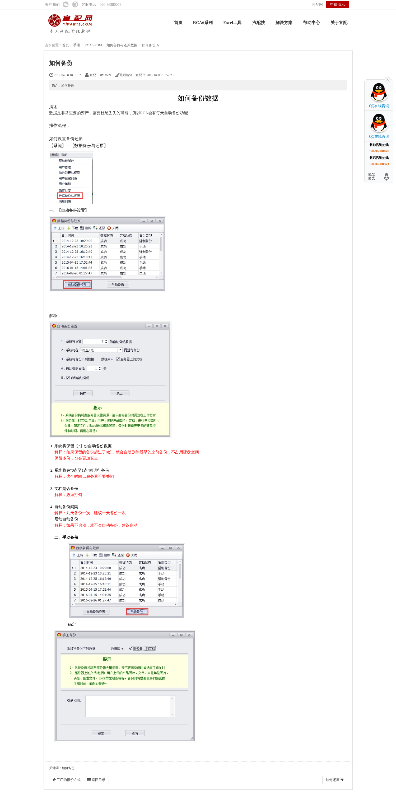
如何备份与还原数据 (121, 45)
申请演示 (337, 5)
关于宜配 (338, 22)
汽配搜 (258, 22)
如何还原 (334, 780)
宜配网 (317, 5)
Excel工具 (232, 22)
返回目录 (96, 780)
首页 (178, 22)
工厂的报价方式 (67, 780)
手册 (76, 45)
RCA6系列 (203, 22)
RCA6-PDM (93, 45)
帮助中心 (311, 22)
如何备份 (149, 45)
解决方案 (284, 22)
